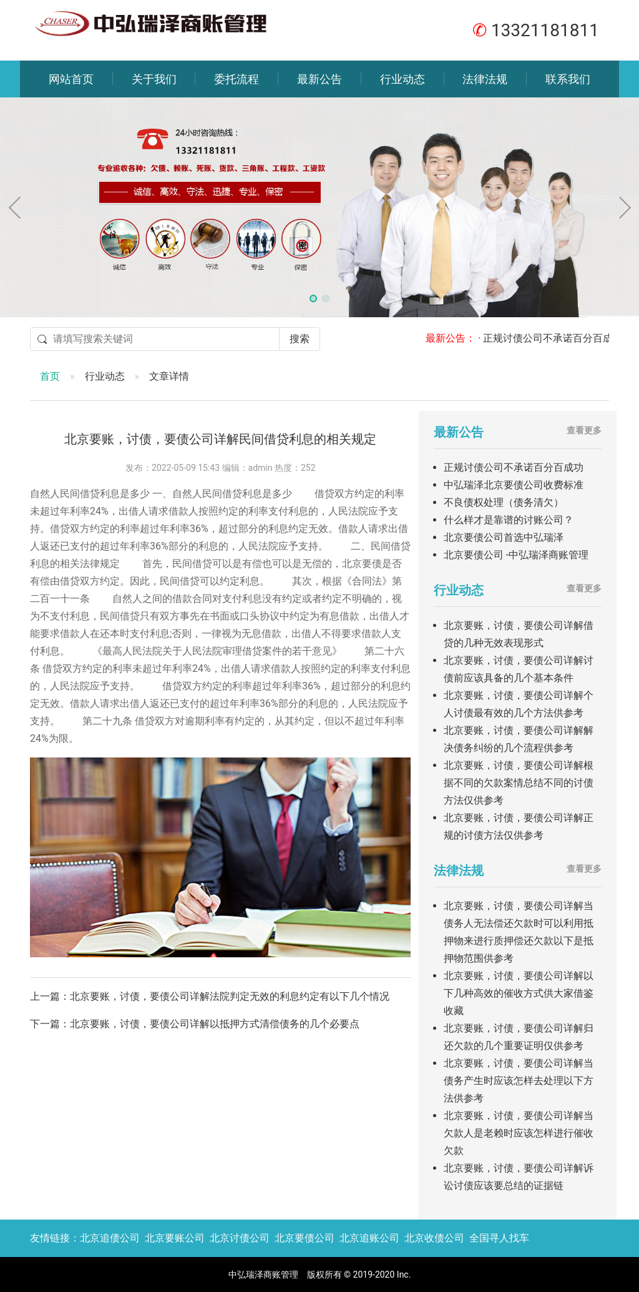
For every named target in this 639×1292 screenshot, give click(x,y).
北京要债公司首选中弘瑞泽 (503, 537)
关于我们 (154, 79)
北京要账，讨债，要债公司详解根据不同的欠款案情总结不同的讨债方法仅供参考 (518, 782)
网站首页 (71, 79)
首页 (50, 376)
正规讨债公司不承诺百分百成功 (513, 467)
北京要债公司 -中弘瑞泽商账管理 (516, 555)
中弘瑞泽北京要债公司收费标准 (513, 485)
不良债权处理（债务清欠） (503, 502)
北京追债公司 (110, 1238)
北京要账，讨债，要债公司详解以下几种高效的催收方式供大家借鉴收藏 (518, 993)
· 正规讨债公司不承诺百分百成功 (559, 338)
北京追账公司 (369, 1238)
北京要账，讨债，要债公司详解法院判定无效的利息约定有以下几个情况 (229, 996)
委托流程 (236, 79)
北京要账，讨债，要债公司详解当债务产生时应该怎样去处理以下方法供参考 (518, 1080)
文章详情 (169, 376)
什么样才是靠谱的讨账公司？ (508, 520)
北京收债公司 (434, 1238)
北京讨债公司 (240, 1238)
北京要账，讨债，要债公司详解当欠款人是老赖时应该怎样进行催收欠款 (518, 1133)
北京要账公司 (175, 1238)
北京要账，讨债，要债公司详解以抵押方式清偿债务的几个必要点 (214, 1024)
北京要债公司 (304, 1238)
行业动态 (402, 79)
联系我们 (567, 79)
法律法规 (484, 79)
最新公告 (319, 79)
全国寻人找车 (499, 1238)
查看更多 (584, 430)
